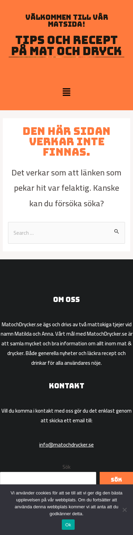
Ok (68, 524)
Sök (66, 467)
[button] (66, 92)
